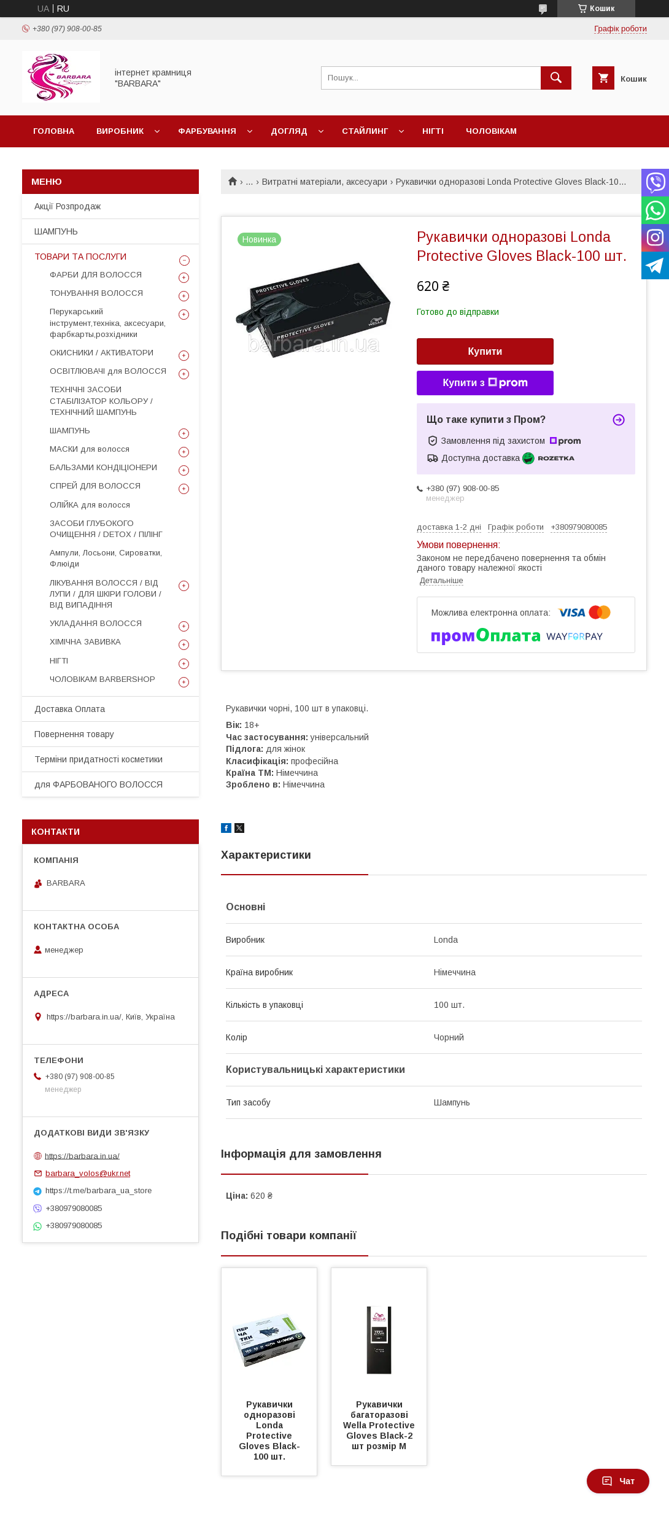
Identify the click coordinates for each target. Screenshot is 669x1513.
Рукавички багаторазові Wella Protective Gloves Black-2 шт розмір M (380, 1425)
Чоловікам (491, 131)
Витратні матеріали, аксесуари (324, 182)
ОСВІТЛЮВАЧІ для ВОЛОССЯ (108, 371)
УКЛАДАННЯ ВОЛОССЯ (96, 623)
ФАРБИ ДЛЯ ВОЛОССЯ (96, 274)
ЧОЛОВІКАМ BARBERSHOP (102, 679)
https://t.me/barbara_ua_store (98, 1190)
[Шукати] (556, 78)
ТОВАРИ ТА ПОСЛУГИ (80, 256)
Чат (618, 1481)
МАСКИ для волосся (90, 449)
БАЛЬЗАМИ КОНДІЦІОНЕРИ (103, 467)
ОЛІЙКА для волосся (90, 504)
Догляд (289, 131)
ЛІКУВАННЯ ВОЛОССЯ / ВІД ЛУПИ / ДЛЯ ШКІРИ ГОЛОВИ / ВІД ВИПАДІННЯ (105, 593)
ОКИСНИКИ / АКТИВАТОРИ (101, 352)
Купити (485, 351)
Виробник (120, 131)
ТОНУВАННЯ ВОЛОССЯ (96, 293)
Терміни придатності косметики (98, 759)
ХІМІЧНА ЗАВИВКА (85, 641)
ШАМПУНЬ (56, 231)
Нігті (433, 131)
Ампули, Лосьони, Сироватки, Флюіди (106, 558)
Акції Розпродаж (67, 206)
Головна (53, 131)
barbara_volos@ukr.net (87, 1173)
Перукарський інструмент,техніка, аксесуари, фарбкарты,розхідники (108, 322)
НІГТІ (59, 660)
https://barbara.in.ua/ (82, 1155)
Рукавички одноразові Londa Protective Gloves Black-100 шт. (269, 1430)
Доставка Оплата (69, 709)
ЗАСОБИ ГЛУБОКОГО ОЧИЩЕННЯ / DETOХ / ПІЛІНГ (106, 529)
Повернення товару (74, 734)
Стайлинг (365, 131)
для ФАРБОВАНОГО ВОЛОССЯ (98, 784)
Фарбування (207, 131)
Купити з (485, 383)
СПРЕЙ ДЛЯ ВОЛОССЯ (95, 485)
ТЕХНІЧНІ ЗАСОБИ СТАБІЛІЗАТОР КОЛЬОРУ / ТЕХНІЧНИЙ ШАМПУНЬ (101, 400)
